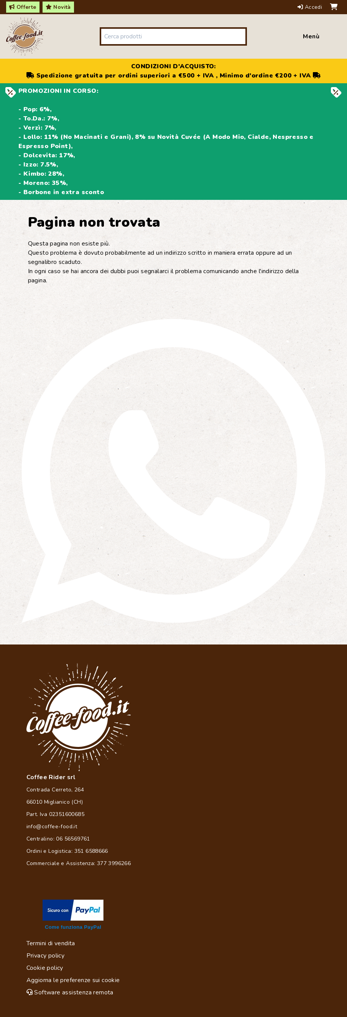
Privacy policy (45, 955)
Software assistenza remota (69, 992)
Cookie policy (44, 968)
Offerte (22, 7)
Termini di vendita (50, 943)
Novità (58, 7)
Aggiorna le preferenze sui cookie (73, 980)
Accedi (311, 7)
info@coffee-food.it (51, 826)
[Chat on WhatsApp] (173, 470)
